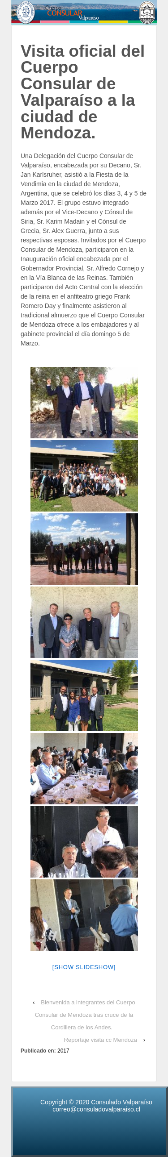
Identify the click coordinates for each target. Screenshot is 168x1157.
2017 (63, 1051)
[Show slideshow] (84, 967)
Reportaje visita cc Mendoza (100, 1039)
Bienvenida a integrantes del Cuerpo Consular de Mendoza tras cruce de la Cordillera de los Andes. (85, 1015)
